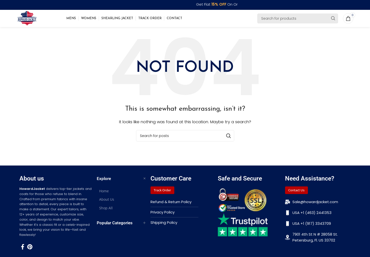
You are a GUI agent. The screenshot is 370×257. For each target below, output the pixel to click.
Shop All (106, 211)
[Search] (297, 20)
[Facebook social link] (22, 249)
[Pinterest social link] (30, 249)
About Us (106, 202)
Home (104, 194)
